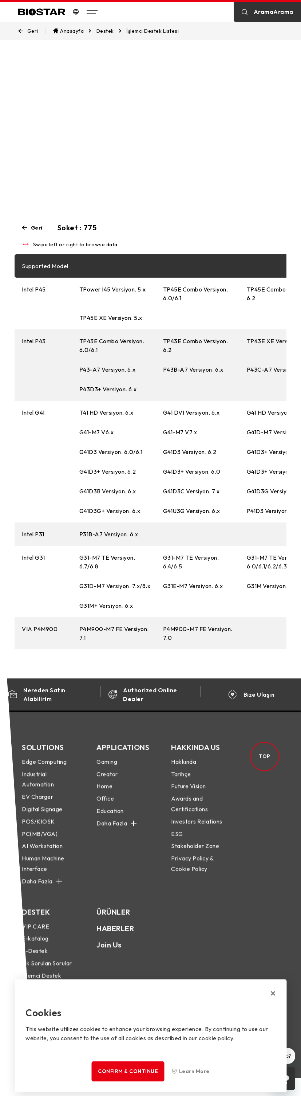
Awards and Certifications (189, 810)
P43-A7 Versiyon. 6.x (107, 369)
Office (105, 805)
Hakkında (183, 768)
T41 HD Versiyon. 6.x (106, 412)
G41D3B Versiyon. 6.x (107, 491)
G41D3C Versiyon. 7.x (191, 491)
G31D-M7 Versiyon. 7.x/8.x (115, 586)
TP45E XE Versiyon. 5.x (110, 317)
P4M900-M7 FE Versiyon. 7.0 (198, 633)
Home (104, 792)
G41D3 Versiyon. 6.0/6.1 (111, 451)
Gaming (106, 768)
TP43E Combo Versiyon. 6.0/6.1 (111, 345)
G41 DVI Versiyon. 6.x (191, 412)
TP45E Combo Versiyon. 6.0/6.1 (195, 294)
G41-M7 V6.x (96, 432)
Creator (107, 780)
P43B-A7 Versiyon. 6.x (193, 369)
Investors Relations (196, 827)
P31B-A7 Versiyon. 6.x (108, 534)
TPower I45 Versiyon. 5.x (112, 289)
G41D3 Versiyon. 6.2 (190, 451)
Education (110, 817)
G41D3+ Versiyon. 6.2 (107, 471)
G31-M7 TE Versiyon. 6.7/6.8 (107, 562)
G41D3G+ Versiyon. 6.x (109, 510)
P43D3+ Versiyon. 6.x (108, 389)
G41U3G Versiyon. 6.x (191, 510)
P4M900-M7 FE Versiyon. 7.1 (114, 633)
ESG (177, 840)
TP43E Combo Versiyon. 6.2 (195, 345)
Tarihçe (181, 780)
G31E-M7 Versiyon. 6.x (193, 586)
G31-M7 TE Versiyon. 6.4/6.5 (191, 562)
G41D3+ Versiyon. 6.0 (192, 471)
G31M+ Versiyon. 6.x (106, 605)
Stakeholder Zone (195, 852)
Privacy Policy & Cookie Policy (192, 870)
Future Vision (188, 792)
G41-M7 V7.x (180, 432)
